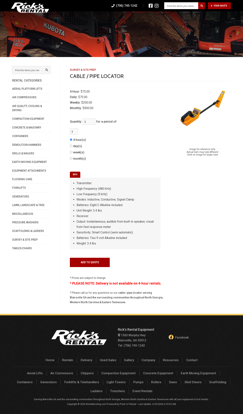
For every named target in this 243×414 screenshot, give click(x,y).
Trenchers (108, 388)
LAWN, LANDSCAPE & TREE (28, 205)
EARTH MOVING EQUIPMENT (29, 161)
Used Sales (143, 18)
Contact (225, 18)
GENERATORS (20, 196)
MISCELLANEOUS (22, 213)
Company (182, 18)
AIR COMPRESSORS (24, 97)
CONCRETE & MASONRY (26, 127)
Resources (204, 18)
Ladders (215, 379)
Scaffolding (193, 379)
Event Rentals (132, 388)
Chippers (77, 371)
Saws (151, 379)
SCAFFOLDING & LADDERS (28, 230)
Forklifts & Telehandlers (62, 379)
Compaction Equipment (108, 371)
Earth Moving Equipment (184, 371)
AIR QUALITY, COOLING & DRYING (27, 108)
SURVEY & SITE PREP (25, 239)
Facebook (178, 336)
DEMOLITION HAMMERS (26, 144)
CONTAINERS (20, 136)
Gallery (164, 18)
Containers (216, 371)
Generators (30, 379)
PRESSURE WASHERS (25, 222)
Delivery (122, 18)
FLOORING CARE (22, 179)
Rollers (134, 379)
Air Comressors (53, 371)
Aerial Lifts (26, 371)
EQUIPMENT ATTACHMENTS (29, 170)
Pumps (117, 379)
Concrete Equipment (146, 371)
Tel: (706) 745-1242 (130, 343)
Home (87, 18)
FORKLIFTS (19, 187)
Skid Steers (170, 379)
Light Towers (95, 379)
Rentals (104, 18)
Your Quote (219, 5)
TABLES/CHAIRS (22, 248)
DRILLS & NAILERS (23, 153)
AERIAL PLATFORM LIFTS (27, 88)
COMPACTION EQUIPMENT (28, 118)
